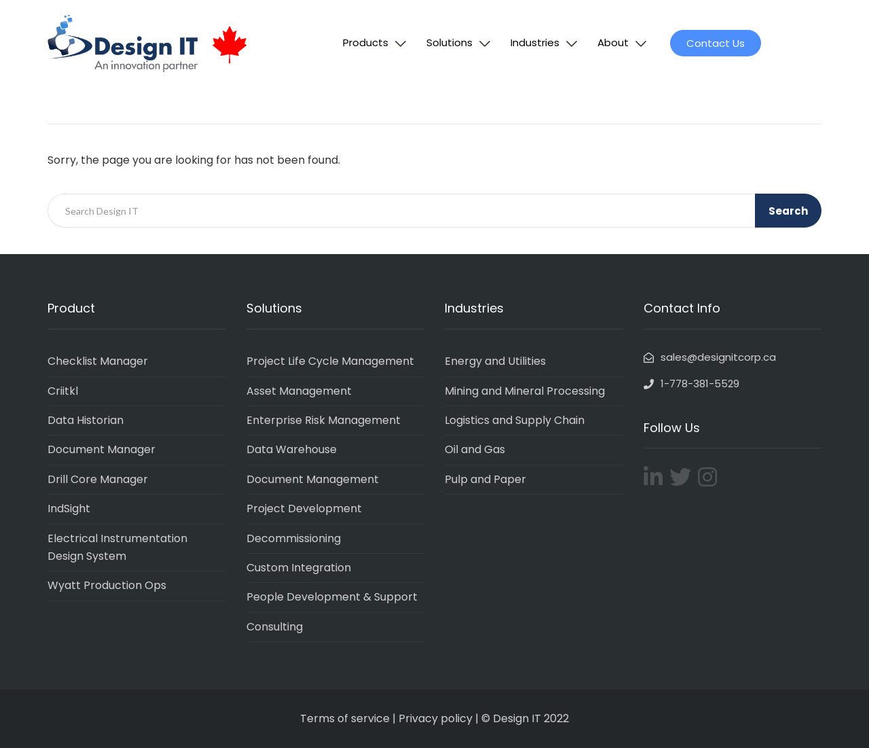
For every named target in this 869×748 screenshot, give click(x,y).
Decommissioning (293, 538)
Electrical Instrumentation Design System (117, 547)
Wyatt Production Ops (107, 585)
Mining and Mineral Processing (525, 391)
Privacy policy (436, 718)
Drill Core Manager (98, 479)
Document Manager (101, 449)
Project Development (304, 508)
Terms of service (345, 718)
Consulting (274, 627)
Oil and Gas (475, 449)
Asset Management (299, 391)
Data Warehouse (291, 449)
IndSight (69, 508)
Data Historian (86, 420)
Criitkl (63, 391)
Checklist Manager (98, 361)
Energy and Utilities (495, 361)
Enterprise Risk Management (323, 420)
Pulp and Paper (485, 479)
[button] (715, 43)
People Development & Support (332, 597)
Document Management (312, 479)
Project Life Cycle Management (330, 361)
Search (788, 211)
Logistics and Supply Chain (515, 420)
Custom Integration (298, 567)
